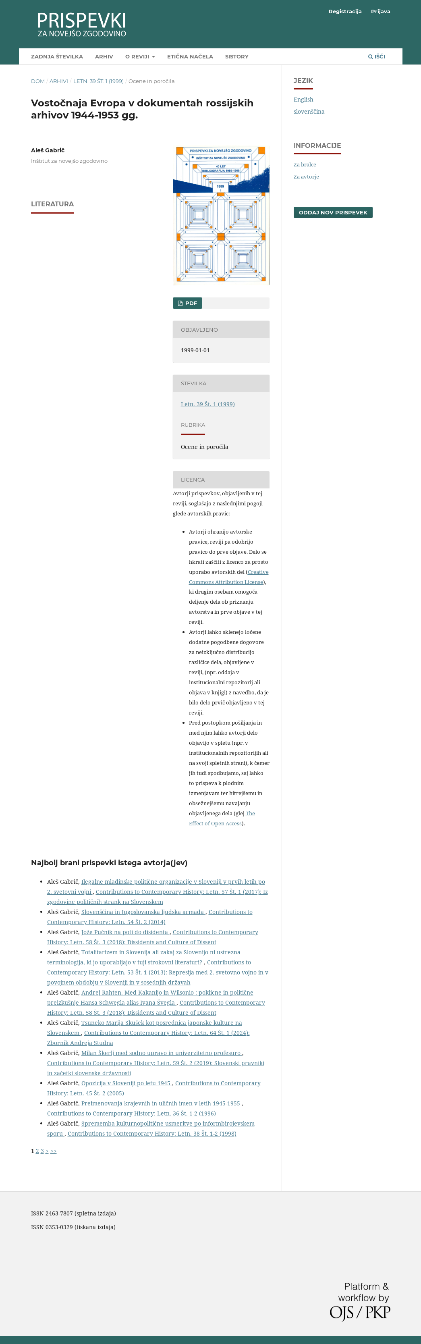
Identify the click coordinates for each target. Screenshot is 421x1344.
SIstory (237, 56)
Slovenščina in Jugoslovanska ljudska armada (143, 912)
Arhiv (104, 56)
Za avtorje (306, 176)
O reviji (138, 56)
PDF (190, 303)
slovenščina (309, 111)
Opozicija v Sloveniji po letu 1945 (126, 1083)
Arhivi (59, 81)
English (303, 99)
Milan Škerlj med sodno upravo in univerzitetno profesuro (161, 1053)
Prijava (380, 11)
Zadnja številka (57, 56)
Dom (38, 81)
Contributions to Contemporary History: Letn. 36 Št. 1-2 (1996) (131, 1113)
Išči (376, 56)
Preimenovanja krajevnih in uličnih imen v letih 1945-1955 (161, 1103)
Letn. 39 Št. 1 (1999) (98, 81)
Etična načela (190, 56)
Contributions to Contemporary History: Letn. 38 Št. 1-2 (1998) (152, 1133)
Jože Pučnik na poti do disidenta (125, 932)
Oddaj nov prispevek (333, 212)
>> (53, 1151)
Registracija (345, 11)
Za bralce (305, 164)
